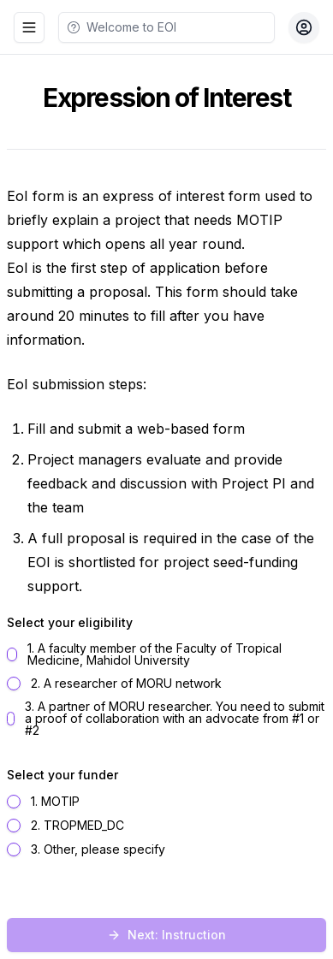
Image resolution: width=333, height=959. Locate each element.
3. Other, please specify (98, 849)
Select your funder (62, 774)
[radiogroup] (166, 689)
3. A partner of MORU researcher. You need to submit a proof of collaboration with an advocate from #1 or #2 (174, 719)
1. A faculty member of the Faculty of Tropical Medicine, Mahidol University (154, 654)
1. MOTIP (55, 802)
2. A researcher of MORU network (126, 684)
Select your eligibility (70, 622)
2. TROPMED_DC (77, 826)
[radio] (12, 654)
